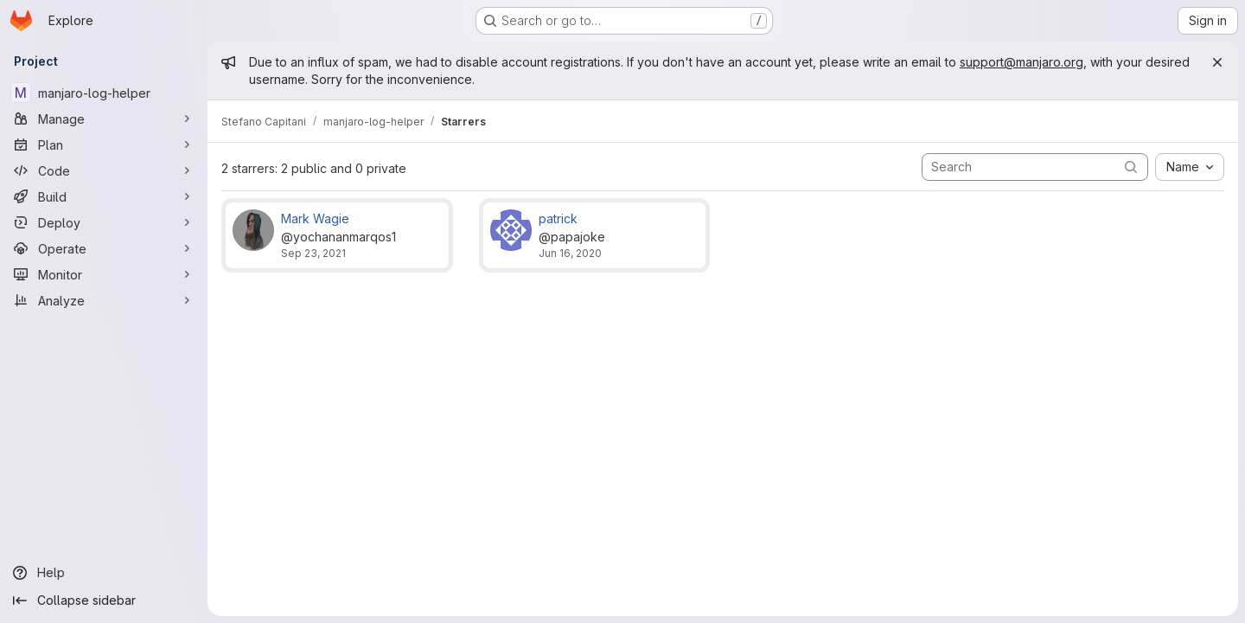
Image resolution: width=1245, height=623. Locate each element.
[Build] (104, 196)
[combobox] (1189, 167)
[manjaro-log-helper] (104, 92)
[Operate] (104, 248)
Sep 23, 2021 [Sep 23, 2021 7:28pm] (313, 253)
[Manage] (104, 118)
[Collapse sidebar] (104, 600)
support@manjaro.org (1021, 62)
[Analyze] (104, 300)
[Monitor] (104, 274)
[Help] (104, 573)
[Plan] (104, 144)
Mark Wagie (315, 218)
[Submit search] (1130, 166)
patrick (558, 218)
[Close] (1217, 62)
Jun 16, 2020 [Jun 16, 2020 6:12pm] (570, 253)
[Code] (104, 170)
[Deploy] (104, 222)
